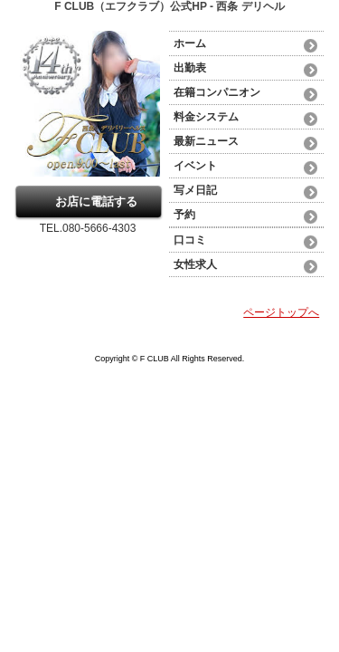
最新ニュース (206, 141)
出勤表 (190, 68)
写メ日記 (195, 190)
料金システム (206, 116)
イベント (195, 165)
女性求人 (195, 264)
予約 (184, 214)
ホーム (190, 43)
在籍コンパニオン (217, 92)
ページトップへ (281, 312)
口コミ (190, 240)
